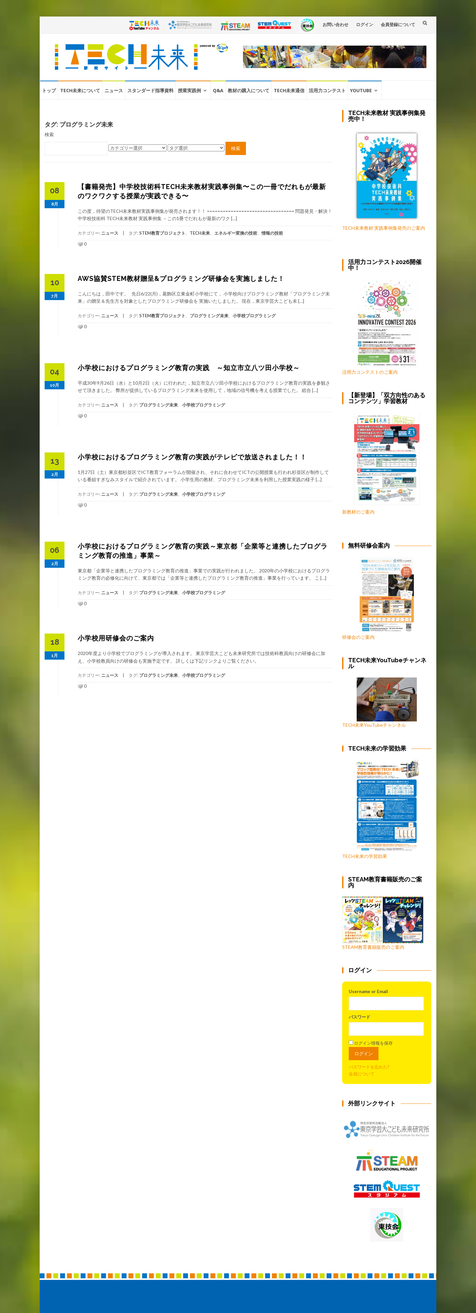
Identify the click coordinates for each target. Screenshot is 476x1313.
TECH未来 (200, 233)
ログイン (364, 24)
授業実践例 (189, 90)
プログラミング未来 (209, 315)
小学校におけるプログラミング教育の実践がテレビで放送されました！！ (192, 457)
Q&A (218, 90)
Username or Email (368, 991)
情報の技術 (272, 233)
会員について (362, 1073)
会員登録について (398, 24)
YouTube (361, 90)
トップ (49, 90)
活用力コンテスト (327, 90)
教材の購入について (248, 90)
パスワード (359, 1017)
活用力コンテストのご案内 (370, 372)
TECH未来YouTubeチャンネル (379, 702)
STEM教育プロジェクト (162, 233)
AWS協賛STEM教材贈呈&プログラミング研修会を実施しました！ (181, 279)
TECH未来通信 (289, 90)
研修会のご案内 (378, 598)
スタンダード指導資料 (150, 90)
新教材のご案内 (358, 512)
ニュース (113, 90)
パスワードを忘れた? (369, 1066)
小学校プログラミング (254, 315)
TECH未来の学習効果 (364, 856)
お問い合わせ (335, 24)
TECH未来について (80, 90)
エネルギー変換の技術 (235, 233)
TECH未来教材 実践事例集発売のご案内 (383, 228)
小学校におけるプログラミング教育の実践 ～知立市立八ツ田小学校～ (189, 368)
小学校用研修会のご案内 (116, 638)
